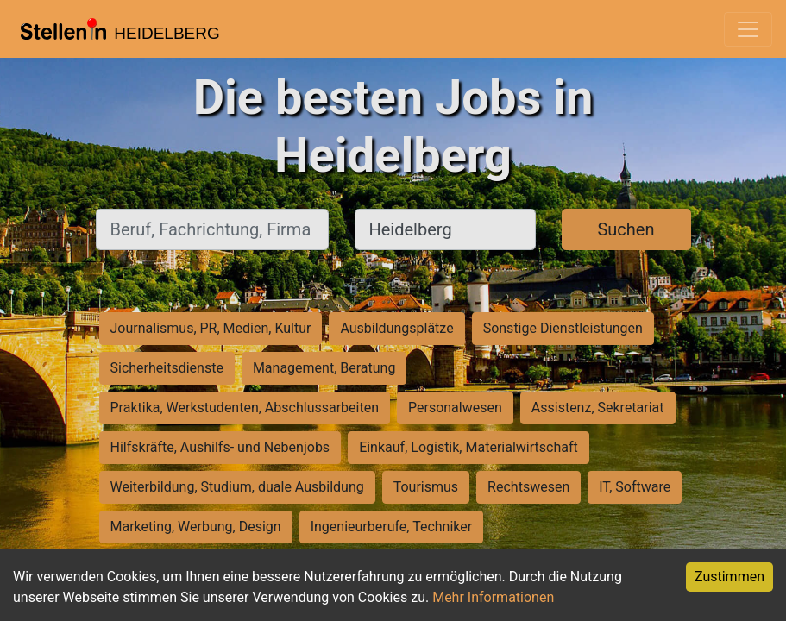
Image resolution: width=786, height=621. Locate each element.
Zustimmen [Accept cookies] (729, 576)
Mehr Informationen (493, 597)
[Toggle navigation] (748, 29)
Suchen (625, 229)
